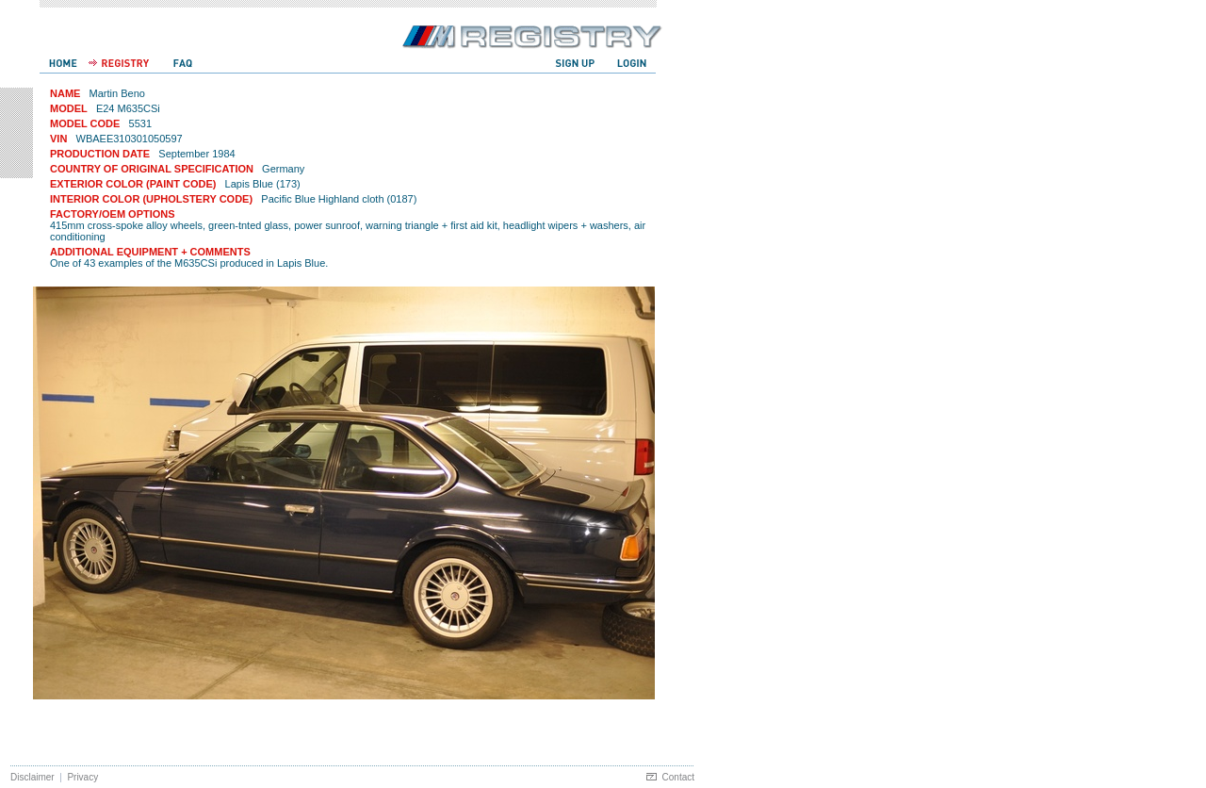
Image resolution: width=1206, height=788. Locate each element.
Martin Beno (117, 93)
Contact (678, 777)
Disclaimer (32, 777)
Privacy (82, 777)
